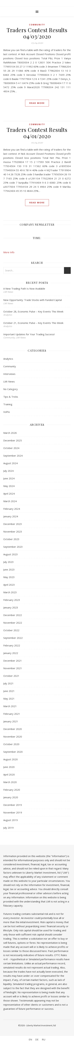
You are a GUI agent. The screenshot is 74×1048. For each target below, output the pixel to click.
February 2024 (11, 508)
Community (37, 24)
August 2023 (10, 554)
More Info (8, 252)
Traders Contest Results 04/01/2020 (37, 132)
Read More (37, 103)
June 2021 (9, 691)
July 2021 (8, 683)
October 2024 (11, 448)
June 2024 (9, 478)
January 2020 (10, 797)
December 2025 (12, 440)
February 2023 (11, 599)
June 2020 (9, 767)
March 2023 (10, 592)
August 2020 (10, 759)
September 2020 (13, 751)
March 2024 (10, 501)
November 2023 (12, 531)
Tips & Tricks (10, 396)
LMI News (9, 381)
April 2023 (9, 584)
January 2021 (10, 721)
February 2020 (11, 789)
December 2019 (12, 805)
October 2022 (11, 630)
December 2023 (12, 524)
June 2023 (9, 569)
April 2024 (9, 493)
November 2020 (12, 736)
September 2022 (13, 637)
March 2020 (10, 782)
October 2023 (11, 539)
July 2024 (8, 470)
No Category (10, 389)
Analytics (8, 358)
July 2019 (8, 827)
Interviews (9, 374)
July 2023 (8, 562)
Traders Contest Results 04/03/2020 (37, 33)
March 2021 (10, 706)
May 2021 (9, 698)
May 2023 (9, 577)
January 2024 (10, 516)
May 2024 (9, 486)
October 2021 (11, 675)
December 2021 (12, 660)
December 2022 (12, 615)
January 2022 (10, 653)
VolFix (6, 411)
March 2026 (10, 432)
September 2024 (13, 455)
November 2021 (12, 668)
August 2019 (10, 820)
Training (7, 404)
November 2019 (12, 812)
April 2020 (9, 774)
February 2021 (11, 713)
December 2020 (12, 729)
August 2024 (10, 463)
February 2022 (11, 645)
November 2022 (12, 622)
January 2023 (10, 607)
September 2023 (13, 546)
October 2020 (11, 744)
